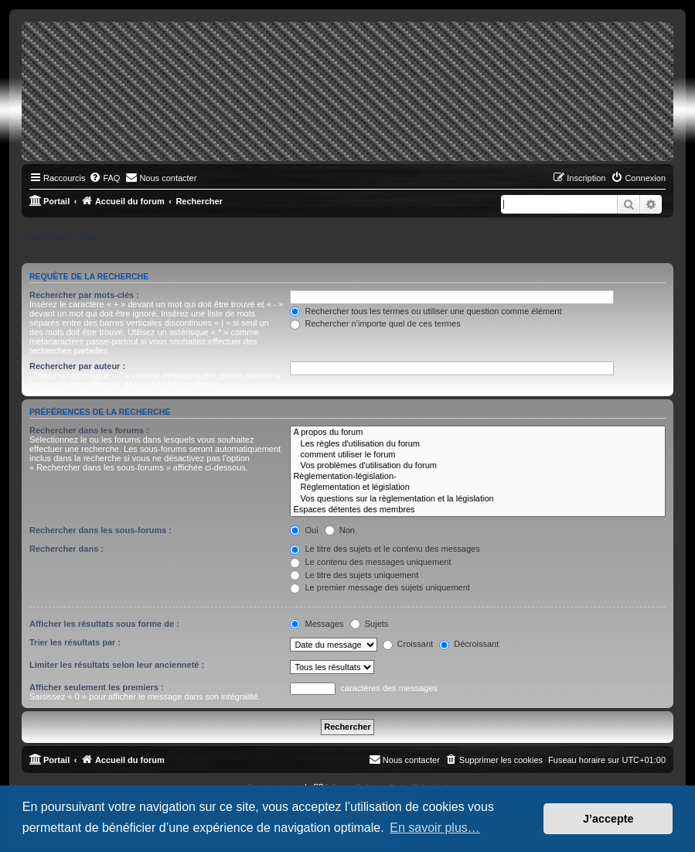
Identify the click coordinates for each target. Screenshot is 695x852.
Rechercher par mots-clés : (84, 294)
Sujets (369, 623)
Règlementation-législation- (477, 476)
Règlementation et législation (477, 487)
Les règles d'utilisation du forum (477, 444)
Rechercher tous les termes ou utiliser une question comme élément (425, 311)
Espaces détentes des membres (477, 510)
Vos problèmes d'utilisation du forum (477, 465)
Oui (304, 530)
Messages (316, 623)
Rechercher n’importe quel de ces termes (375, 323)
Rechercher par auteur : (77, 366)
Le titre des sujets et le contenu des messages (384, 548)
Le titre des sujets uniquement (354, 575)
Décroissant (469, 643)
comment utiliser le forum (477, 455)
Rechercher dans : (66, 548)
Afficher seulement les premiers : (96, 687)
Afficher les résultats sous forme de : (104, 623)
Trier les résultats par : (75, 642)
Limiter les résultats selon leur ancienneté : (116, 664)
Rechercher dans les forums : (89, 430)
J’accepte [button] (608, 819)
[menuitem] (104, 178)
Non (340, 530)
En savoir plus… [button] (435, 827)
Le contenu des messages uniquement (370, 561)
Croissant (408, 643)
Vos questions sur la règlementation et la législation (477, 499)
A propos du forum (477, 432)
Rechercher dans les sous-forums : (100, 530)
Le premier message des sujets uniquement (379, 587)
